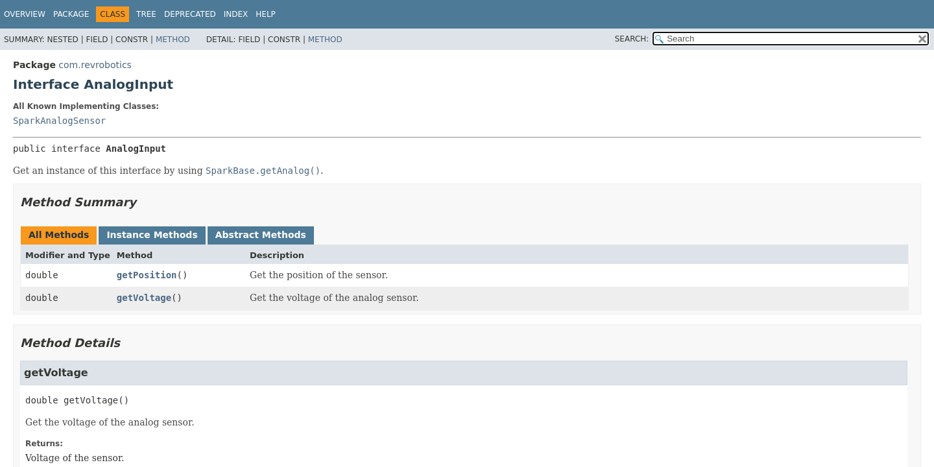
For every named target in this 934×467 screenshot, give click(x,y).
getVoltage (144, 298)
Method (173, 39)
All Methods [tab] (59, 235)
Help (266, 14)
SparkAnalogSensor (59, 120)
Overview (24, 14)
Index (236, 14)
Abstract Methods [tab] (260, 235)
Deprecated (190, 14)
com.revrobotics (95, 65)
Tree (146, 14)
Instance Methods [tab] (151, 235)
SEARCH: (632, 38)
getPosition (147, 275)
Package (71, 14)
